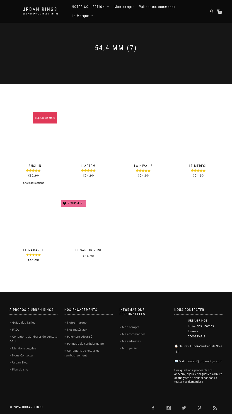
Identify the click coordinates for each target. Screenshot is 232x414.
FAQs (15, 329)
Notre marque (77, 322)
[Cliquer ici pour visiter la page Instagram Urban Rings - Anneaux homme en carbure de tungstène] (168, 408)
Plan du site (20, 369)
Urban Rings (40, 9)
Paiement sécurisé (79, 336)
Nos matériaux (77, 329)
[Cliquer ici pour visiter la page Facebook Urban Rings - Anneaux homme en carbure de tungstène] (153, 408)
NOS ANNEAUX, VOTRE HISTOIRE (41, 14)
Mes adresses (131, 341)
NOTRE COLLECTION (91, 7)
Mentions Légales (24, 348)
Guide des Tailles (23, 322)
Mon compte (124, 7)
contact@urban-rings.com (204, 361)
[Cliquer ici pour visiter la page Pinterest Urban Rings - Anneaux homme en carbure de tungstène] (199, 408)
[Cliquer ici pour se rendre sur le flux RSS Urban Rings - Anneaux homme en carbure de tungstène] (214, 408)
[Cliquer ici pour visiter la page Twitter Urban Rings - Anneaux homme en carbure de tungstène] (184, 408)
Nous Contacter (22, 355)
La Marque (83, 16)
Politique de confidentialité (85, 343)
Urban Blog (19, 362)
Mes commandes (133, 334)
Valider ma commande (157, 7)
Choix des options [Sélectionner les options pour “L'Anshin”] (33, 182)
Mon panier (130, 348)
